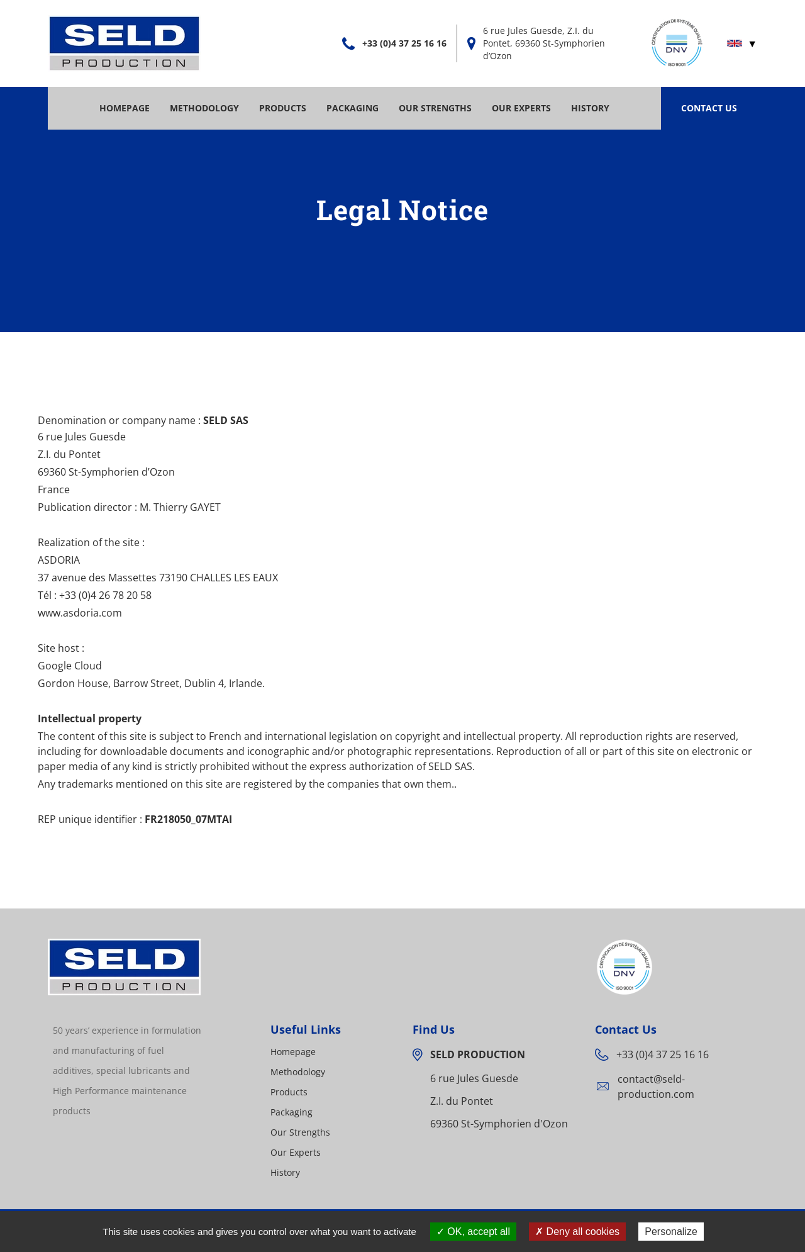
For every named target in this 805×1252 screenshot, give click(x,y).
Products (282, 108)
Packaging (352, 108)
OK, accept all (473, 1231)
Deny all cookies (577, 1231)
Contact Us (709, 108)
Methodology (204, 108)
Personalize (671, 1231)
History (590, 108)
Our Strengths (435, 108)
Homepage (124, 108)
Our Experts (521, 108)
